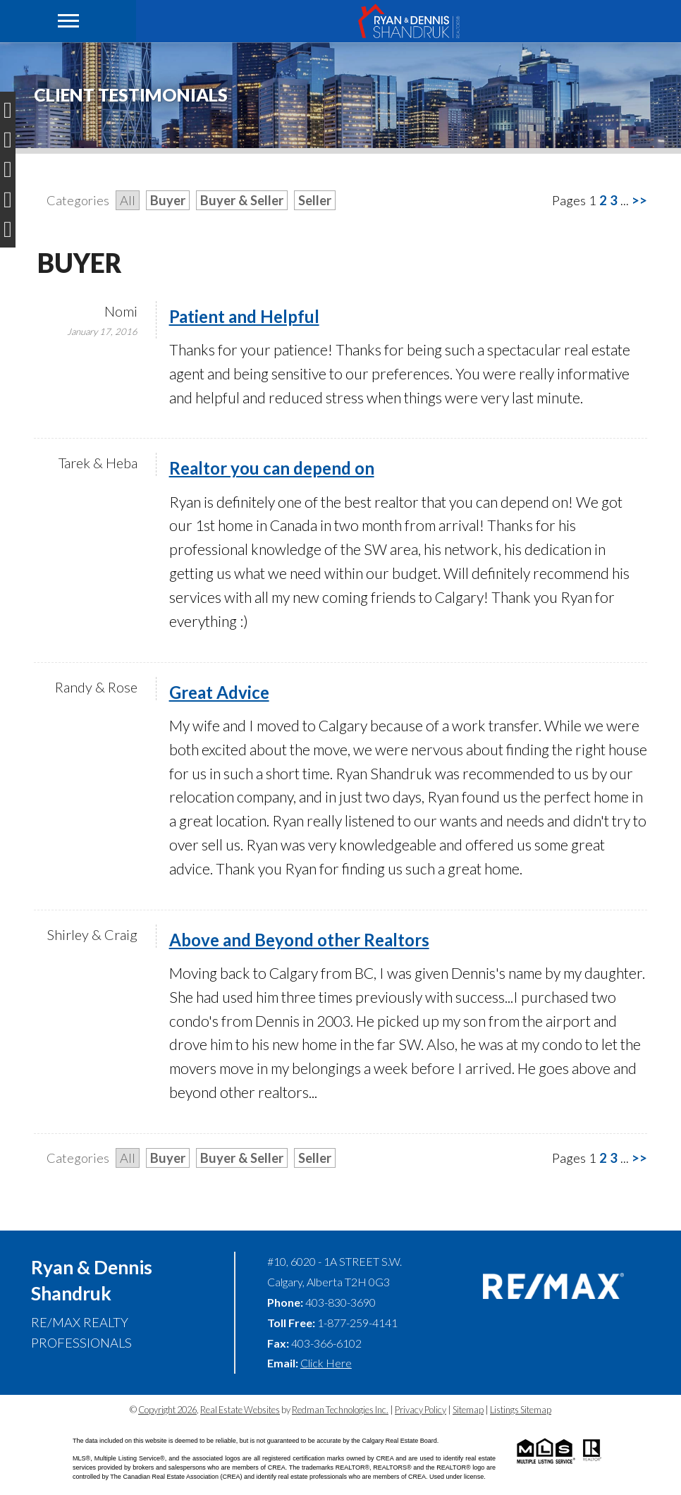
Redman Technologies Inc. (340, 1409)
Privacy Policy (420, 1409)
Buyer (167, 200)
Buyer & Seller (241, 200)
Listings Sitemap (520, 1409)
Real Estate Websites (240, 1409)
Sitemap (468, 1409)
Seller (314, 200)
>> (639, 200)
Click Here (326, 1362)
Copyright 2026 (167, 1409)
